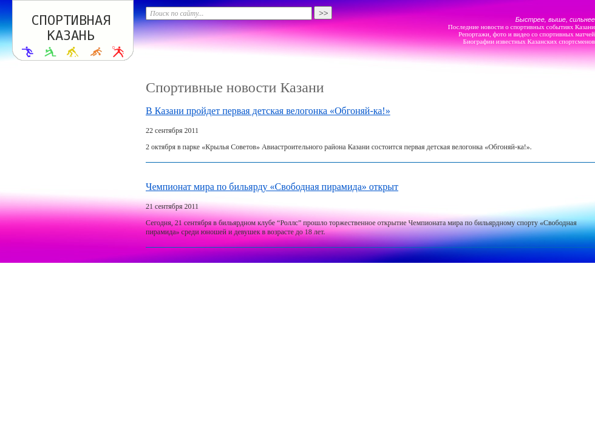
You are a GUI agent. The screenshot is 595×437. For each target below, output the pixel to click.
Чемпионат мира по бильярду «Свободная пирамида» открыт (272, 186)
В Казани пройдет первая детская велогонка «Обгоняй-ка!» (268, 111)
